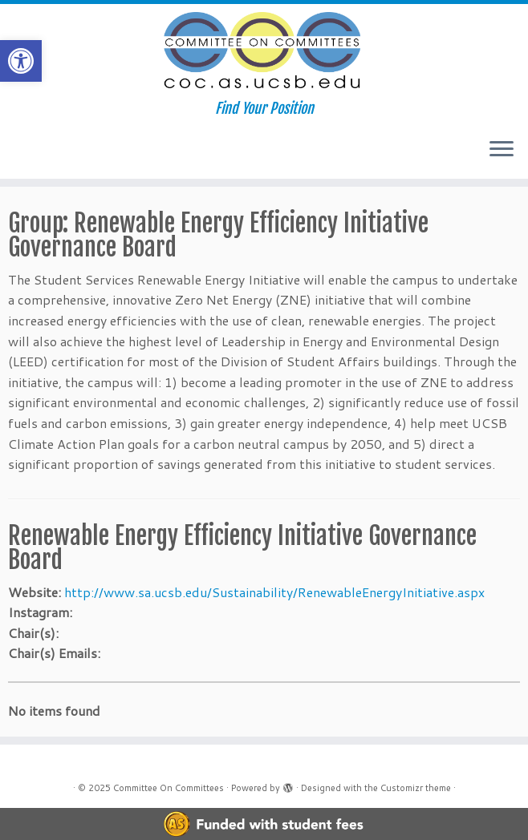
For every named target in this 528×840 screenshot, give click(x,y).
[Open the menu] (501, 150)
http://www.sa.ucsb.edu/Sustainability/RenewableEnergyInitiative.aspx (274, 592)
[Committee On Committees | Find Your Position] (264, 52)
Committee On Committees (168, 787)
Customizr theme (415, 787)
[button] (21, 61)
